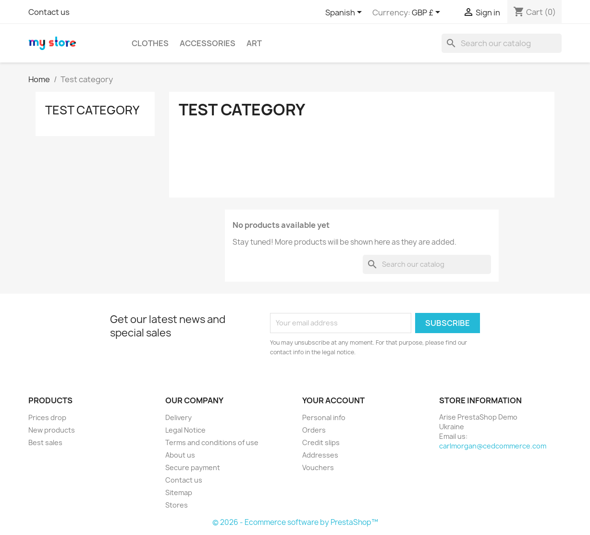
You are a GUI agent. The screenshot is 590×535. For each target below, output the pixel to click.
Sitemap (178, 492)
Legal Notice (185, 430)
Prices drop (47, 417)
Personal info (323, 417)
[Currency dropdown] (427, 13)
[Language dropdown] (345, 13)
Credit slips (321, 442)
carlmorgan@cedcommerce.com (492, 445)
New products (51, 430)
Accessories (207, 43)
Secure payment (192, 467)
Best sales (45, 442)
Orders (314, 430)
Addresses (320, 455)
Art (254, 43)
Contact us (49, 12)
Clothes (150, 43)
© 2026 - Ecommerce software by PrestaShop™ (295, 522)
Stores (176, 505)
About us (180, 455)
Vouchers (318, 467)
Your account (333, 400)
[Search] (502, 43)
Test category (92, 110)
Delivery (178, 417)
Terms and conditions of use (211, 442)
